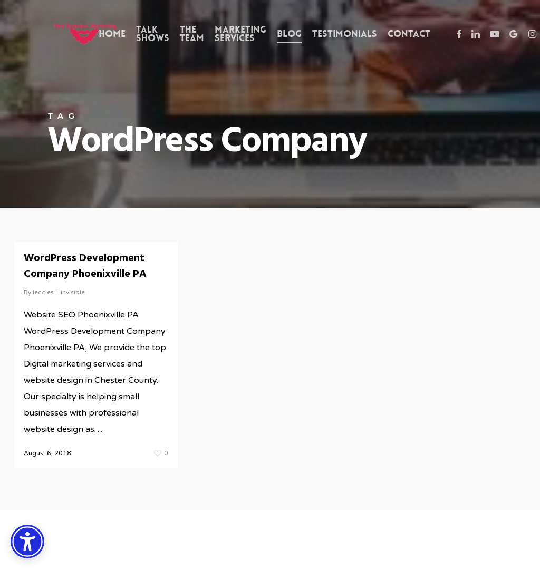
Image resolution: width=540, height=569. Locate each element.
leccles (43, 292)
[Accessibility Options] (27, 541)
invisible (73, 292)
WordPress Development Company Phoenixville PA (85, 266)
